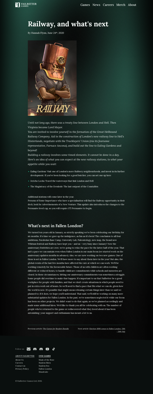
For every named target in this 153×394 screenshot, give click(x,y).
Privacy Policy (22, 369)
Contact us (20, 366)
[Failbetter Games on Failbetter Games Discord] (41, 349)
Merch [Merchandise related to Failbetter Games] (120, 5)
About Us (19, 360)
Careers (19, 363)
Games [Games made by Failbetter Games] (85, 5)
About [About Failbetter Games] (132, 5)
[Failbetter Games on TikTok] (53, 349)
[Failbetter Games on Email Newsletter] (28, 349)
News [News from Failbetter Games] (96, 5)
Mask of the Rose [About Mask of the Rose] (46, 360)
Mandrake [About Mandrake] (43, 372)
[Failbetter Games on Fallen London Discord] (35, 349)
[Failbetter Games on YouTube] (47, 349)
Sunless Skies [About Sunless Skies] (45, 363)
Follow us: (19, 349)
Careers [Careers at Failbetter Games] (108, 5)
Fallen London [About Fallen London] (45, 369)
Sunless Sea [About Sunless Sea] (44, 366)
